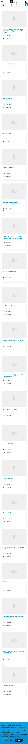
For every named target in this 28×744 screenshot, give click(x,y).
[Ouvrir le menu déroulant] (2, 2)
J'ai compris (18, 740)
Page (10, 4)
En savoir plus (8, 740)
